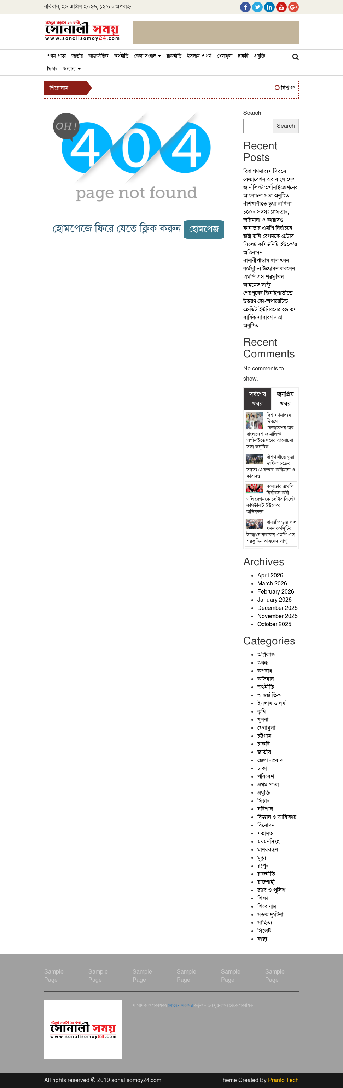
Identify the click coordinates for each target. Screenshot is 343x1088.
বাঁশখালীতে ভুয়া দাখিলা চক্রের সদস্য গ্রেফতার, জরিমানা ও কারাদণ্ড (267, 212)
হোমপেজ (204, 229)
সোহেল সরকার (180, 1005)
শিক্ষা (262, 898)
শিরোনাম (266, 906)
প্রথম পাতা (56, 56)
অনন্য (263, 663)
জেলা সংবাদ (147, 56)
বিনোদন (265, 825)
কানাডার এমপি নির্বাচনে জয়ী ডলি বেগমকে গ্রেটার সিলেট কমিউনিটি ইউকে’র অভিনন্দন (270, 240)
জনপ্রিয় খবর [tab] (285, 399)
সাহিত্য (264, 923)
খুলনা (262, 720)
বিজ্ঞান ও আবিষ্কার (276, 817)
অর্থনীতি (121, 56)
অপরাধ (264, 671)
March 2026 (272, 584)
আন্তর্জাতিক (98, 56)
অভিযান (265, 679)
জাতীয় (77, 56)
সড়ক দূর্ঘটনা (270, 914)
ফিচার (52, 68)
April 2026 (270, 575)
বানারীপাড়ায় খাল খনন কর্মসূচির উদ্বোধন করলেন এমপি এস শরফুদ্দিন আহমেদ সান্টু (269, 273)
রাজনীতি (174, 56)
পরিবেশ (265, 776)
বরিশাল (265, 809)
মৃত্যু (261, 858)
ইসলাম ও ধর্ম (199, 56)
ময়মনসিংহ (268, 841)
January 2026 (274, 600)
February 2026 (275, 592)
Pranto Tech (283, 1080)
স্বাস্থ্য (262, 939)
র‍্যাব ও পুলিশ (271, 890)
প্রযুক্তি (259, 56)
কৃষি (261, 711)
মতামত (265, 833)
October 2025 (274, 624)
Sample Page (54, 976)
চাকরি (243, 56)
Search (252, 113)
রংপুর (263, 866)
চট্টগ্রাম (264, 736)
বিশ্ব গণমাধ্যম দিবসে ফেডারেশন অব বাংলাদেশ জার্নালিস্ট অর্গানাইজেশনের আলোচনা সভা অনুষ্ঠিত (270, 183)
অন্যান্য (72, 68)
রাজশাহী (266, 882)
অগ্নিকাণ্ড (266, 655)
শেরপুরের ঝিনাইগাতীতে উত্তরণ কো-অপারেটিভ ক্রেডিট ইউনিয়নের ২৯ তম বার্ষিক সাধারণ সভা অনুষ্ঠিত (270, 309)
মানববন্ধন (267, 850)
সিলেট (264, 931)
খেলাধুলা (224, 56)
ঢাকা (262, 768)
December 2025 (277, 608)
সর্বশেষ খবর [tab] (257, 399)
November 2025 (277, 616)
